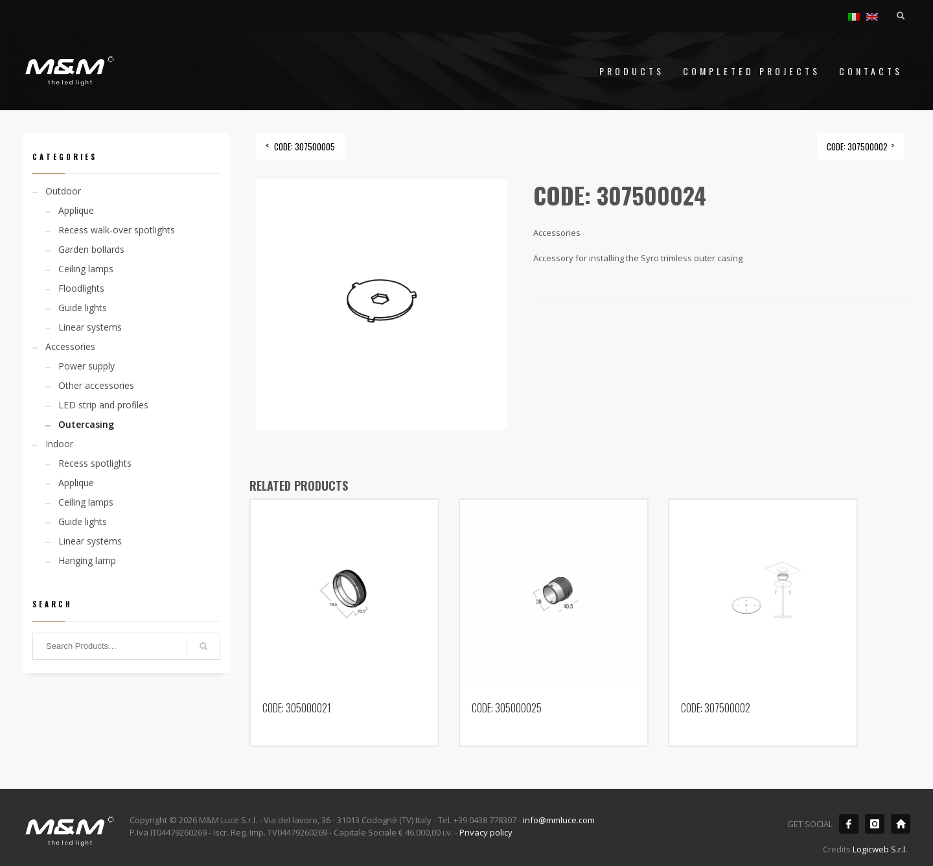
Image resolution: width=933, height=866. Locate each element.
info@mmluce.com (559, 820)
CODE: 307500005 (304, 146)
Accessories (70, 346)
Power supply (86, 366)
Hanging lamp (87, 560)
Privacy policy (486, 832)
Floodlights (81, 288)
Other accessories (96, 385)
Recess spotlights (95, 463)
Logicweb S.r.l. (880, 849)
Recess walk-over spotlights (116, 230)
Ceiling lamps (85, 269)
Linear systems (90, 327)
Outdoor (63, 191)
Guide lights (82, 307)
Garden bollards (91, 249)
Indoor (59, 444)
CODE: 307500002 (857, 146)
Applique (76, 210)
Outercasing (86, 424)
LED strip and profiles (103, 405)
